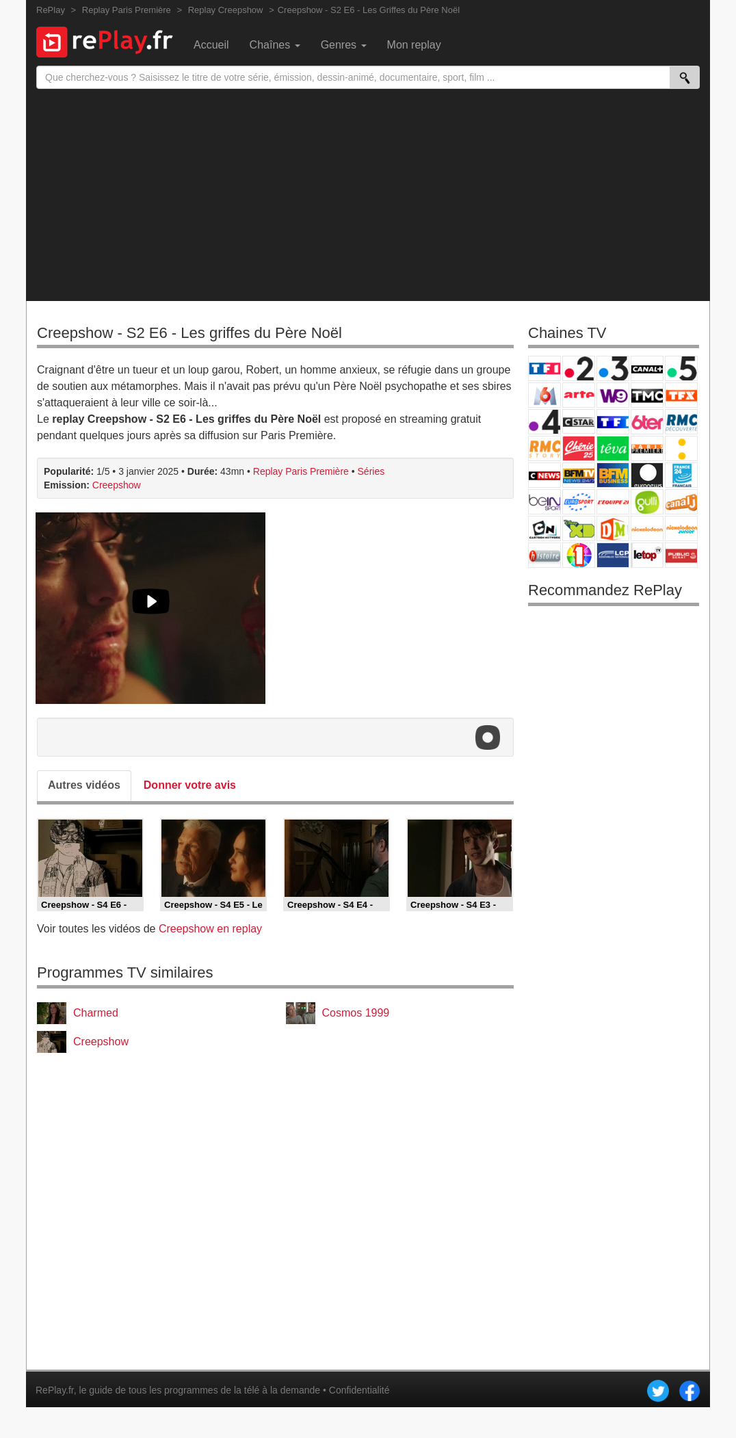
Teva (612, 448)
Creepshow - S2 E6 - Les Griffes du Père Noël (369, 10)
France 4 (544, 421)
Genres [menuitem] (344, 45)
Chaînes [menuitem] (275, 45)
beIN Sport (544, 501)
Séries (371, 471)
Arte (578, 395)
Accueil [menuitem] (211, 45)
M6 (544, 395)
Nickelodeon (647, 528)
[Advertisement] (368, 191)
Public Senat (681, 555)
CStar (578, 421)
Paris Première (647, 448)
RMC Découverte (681, 421)
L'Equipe (612, 501)
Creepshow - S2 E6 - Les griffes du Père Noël (189, 332)
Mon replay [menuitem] (414, 45)
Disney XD (578, 528)
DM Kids (612, 528)
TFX (681, 395)
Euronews (647, 475)
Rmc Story (544, 448)
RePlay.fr (55, 1390)
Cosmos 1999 (356, 1013)
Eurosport (578, 501)
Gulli (647, 501)
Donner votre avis (190, 785)
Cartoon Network (544, 528)
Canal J (681, 501)
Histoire (544, 555)
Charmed (95, 1013)
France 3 (612, 368)
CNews (544, 475)
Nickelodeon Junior (681, 528)
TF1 (544, 368)
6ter (647, 421)
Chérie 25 (578, 448)
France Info (681, 448)
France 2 (578, 368)
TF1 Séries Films (612, 421)
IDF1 (578, 555)
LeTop (647, 555)
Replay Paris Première (301, 471)
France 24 (681, 475)
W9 (612, 395)
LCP (612, 555)
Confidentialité (359, 1390)
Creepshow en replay (210, 928)
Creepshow (116, 485)
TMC (647, 395)
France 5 (681, 368)
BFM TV (578, 475)
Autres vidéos (84, 785)
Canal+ (647, 368)
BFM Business (612, 475)
